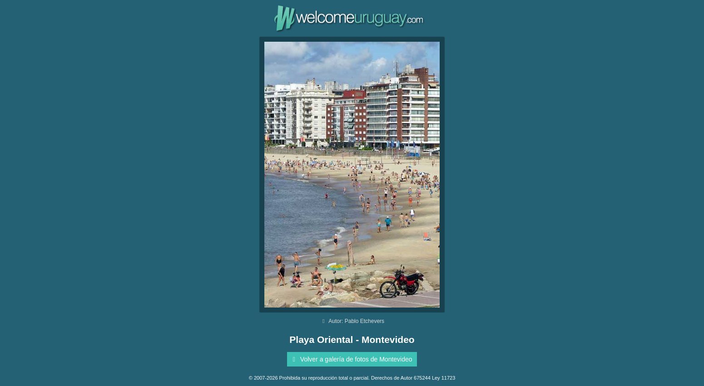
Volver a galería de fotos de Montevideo (350, 359)
